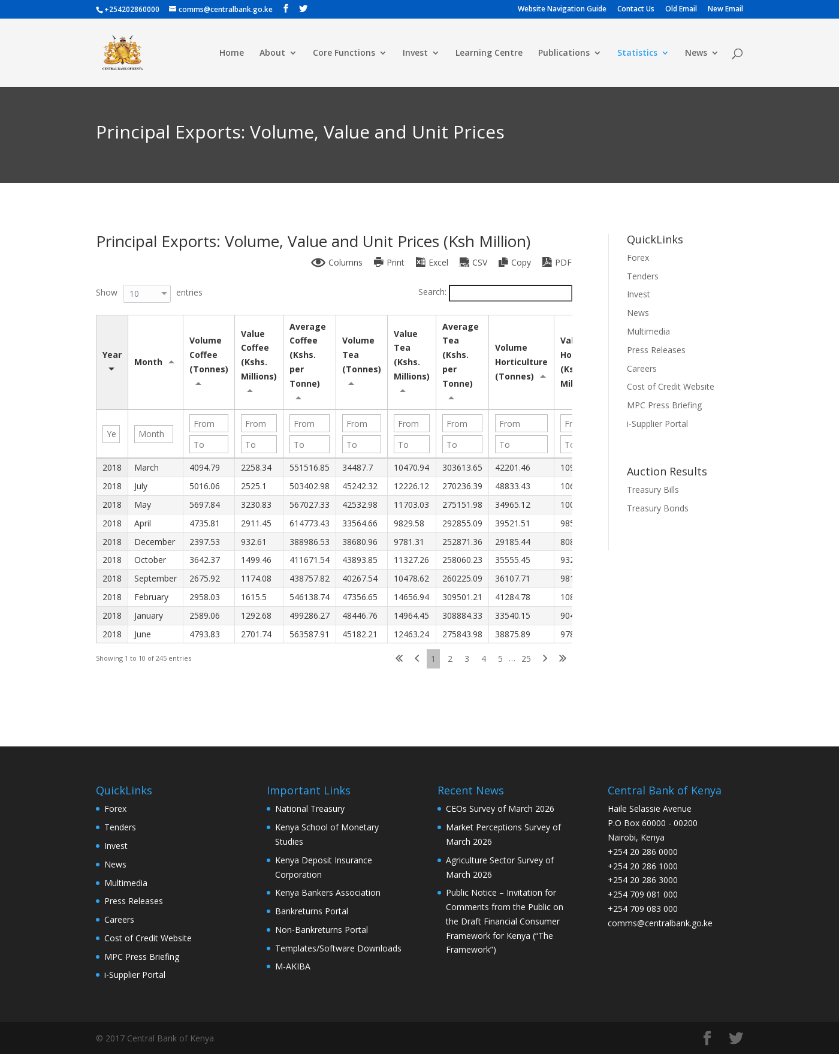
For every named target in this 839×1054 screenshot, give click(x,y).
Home (231, 53)
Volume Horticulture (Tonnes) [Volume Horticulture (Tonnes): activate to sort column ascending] (524, 362)
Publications (564, 53)
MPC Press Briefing (664, 405)
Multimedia (648, 331)
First (399, 659)
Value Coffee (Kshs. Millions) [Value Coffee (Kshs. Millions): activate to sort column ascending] (259, 355)
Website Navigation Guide (562, 9)
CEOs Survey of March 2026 (500, 808)
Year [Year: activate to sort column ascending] (112, 354)
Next (545, 659)
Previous (417, 659)
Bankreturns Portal (311, 911)
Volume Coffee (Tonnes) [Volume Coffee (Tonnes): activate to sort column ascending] (208, 355)
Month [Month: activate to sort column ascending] (148, 362)
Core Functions (344, 53)
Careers (642, 368)
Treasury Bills (653, 489)
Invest (415, 53)
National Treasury (310, 808)
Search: (495, 291)
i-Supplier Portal (657, 423)
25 (526, 658)
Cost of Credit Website (670, 386)
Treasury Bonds (658, 508)
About (272, 53)
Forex (638, 257)
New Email (725, 9)
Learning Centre (489, 53)
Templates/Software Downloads (338, 948)
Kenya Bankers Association (328, 892)
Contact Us (635, 9)
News (696, 53)
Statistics (637, 53)
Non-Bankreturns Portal (321, 929)
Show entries (149, 292)
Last (563, 659)
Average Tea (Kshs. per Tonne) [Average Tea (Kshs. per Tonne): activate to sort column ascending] (461, 355)
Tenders (643, 276)
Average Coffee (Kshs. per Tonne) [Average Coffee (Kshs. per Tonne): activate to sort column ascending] (308, 355)
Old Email (681, 9)
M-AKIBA (292, 966)
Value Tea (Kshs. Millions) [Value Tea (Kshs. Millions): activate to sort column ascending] (412, 355)
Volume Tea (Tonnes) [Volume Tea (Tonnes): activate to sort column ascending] (361, 355)
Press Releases (656, 350)
